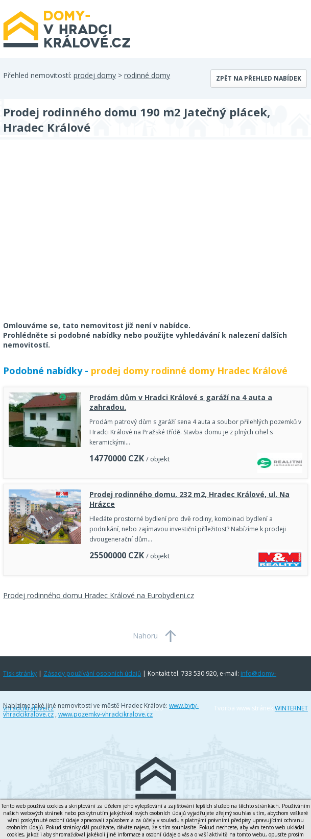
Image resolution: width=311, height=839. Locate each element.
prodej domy (95, 75)
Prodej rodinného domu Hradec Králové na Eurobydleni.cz (98, 595)
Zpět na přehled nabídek (258, 78)
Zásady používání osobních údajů (92, 673)
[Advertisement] (79, 236)
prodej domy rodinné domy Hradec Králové (189, 370)
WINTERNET (291, 708)
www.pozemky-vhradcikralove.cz (105, 714)
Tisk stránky (20, 673)
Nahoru (145, 635)
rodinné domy (147, 75)
